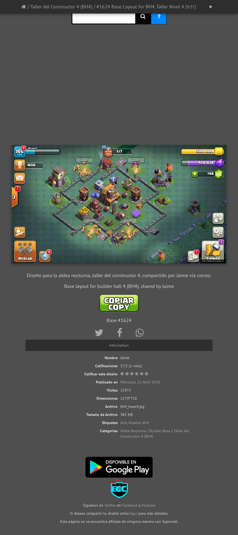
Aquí (133, 513)
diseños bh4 (138, 422)
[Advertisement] (119, 101)
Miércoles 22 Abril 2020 (140, 382)
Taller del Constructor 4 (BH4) (61, 7)
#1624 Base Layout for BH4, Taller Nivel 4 (140, 7)
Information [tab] (119, 345)
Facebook (130, 505)
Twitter (110, 505)
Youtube (148, 505)
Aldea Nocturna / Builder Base (145, 430)
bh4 (123, 422)
